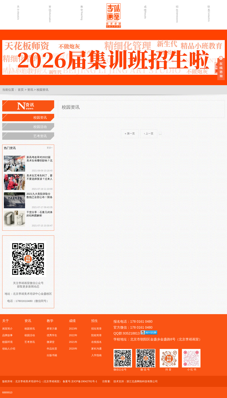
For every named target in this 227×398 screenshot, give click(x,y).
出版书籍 (52, 355)
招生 (177, 12)
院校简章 (96, 335)
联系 (209, 12)
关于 (18, 12)
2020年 (73, 348)
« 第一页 (130, 133)
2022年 (73, 335)
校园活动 (40, 127)
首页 (21, 89)
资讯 (50, 12)
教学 (81, 12)
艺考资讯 (40, 136)
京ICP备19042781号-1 (84, 381)
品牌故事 (7, 335)
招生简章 (96, 328)
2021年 (73, 341)
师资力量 (52, 328)
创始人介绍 (8, 348)
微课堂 (51, 341)
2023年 (73, 328)
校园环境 (7, 341)
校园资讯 (42, 89)
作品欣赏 (52, 348)
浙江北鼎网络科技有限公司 (142, 381)
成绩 (145, 12)
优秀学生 (52, 335)
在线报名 (96, 341)
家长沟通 (96, 348)
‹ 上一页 (149, 133)
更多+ (49, 147)
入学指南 (96, 355)
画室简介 (7, 328)
